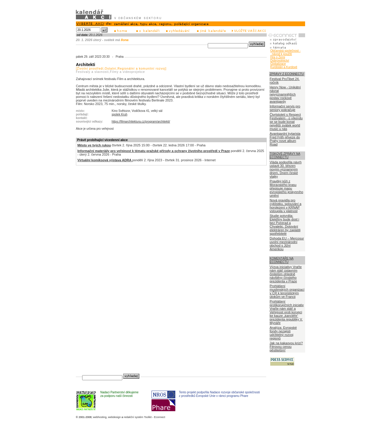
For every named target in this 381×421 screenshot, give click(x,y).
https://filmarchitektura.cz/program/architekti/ (141, 121)
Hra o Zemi (277, 57)
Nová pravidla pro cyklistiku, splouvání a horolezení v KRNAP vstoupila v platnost (285, 205)
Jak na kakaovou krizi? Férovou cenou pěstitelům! (286, 346)
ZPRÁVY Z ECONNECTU (287, 74)
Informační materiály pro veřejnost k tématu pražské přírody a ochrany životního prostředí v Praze (153, 151)
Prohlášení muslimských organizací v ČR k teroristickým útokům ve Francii (287, 291)
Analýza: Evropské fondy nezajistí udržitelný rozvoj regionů (283, 333)
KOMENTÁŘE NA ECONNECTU (281, 260)
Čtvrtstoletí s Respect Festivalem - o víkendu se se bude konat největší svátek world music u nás (286, 122)
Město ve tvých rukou (94, 145)
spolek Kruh (119, 114)
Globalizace (278, 63)
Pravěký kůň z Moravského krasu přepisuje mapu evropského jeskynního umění (286, 188)
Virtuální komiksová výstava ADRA (104, 160)
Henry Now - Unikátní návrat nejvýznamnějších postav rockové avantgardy (285, 94)
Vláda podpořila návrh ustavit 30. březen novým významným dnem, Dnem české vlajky (286, 169)
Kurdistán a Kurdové (283, 67)
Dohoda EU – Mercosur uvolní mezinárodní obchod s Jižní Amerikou (287, 244)
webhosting (100, 417)
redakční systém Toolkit (138, 417)
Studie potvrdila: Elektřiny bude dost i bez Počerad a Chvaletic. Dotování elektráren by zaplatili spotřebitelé (285, 224)
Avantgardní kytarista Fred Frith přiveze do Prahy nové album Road (285, 139)
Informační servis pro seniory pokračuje (285, 108)
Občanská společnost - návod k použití (285, 52)
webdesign (114, 417)
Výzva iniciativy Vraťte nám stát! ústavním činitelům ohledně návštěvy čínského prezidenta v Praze (286, 274)
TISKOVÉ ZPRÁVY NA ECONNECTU (285, 155)
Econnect (159, 417)
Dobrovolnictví (279, 60)
